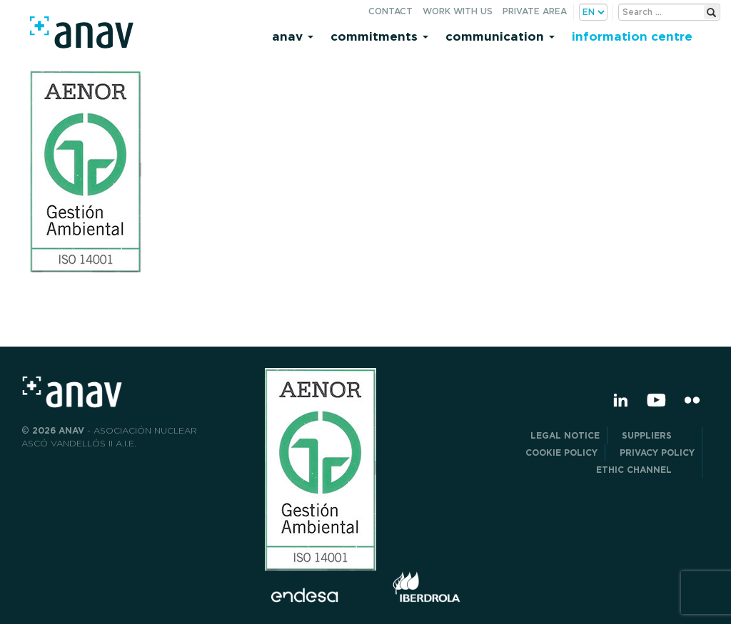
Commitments (379, 36)
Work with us (458, 11)
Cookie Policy (561, 452)
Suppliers (658, 435)
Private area (535, 11)
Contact (390, 11)
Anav (292, 36)
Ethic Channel (645, 469)
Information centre (632, 36)
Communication (500, 36)
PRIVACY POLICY (657, 452)
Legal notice (565, 435)
